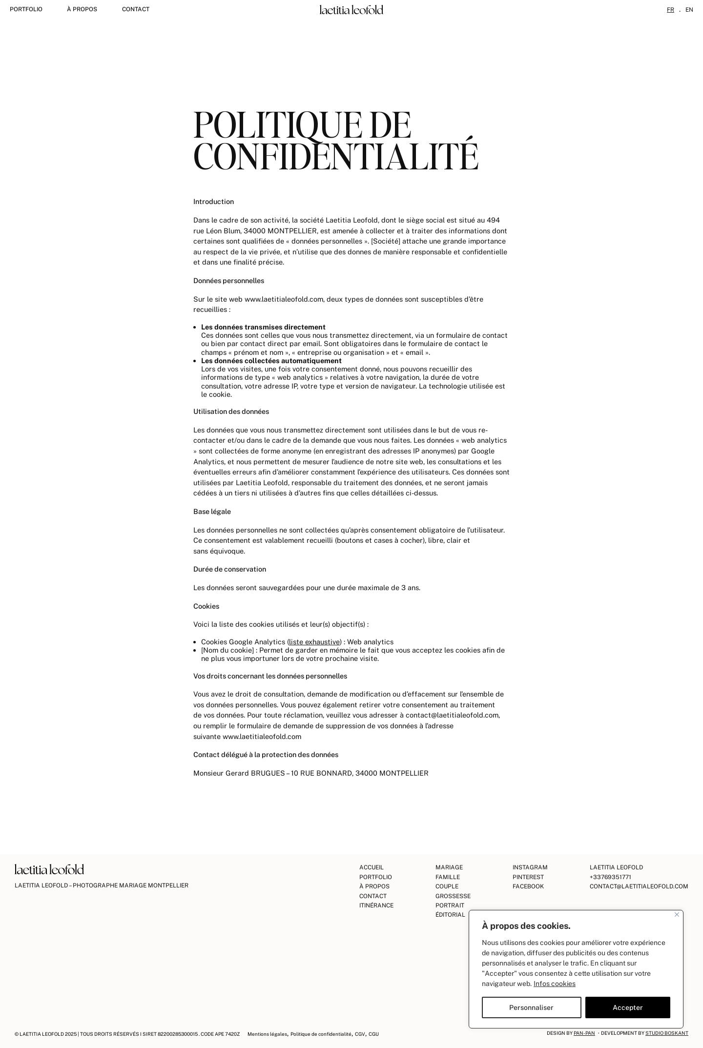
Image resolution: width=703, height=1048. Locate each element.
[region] (576, 969)
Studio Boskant (666, 1033)
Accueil (371, 867)
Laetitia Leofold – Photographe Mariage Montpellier (101, 885)
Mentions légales (267, 1034)
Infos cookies (555, 983)
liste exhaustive (314, 641)
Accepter (628, 1007)
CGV (360, 1034)
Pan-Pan (584, 1033)
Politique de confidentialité (321, 1034)
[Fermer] (677, 914)
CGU (374, 1034)
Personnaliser (531, 1007)
